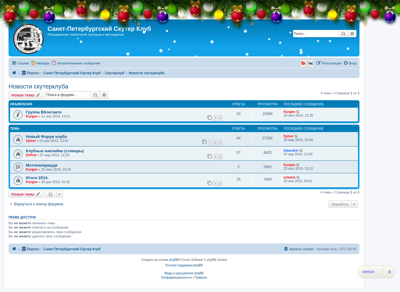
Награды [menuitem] (43, 63)
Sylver (31, 140)
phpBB (173, 259)
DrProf (31, 155)
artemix (290, 177)
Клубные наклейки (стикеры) (55, 151)
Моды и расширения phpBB (184, 273)
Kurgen (32, 116)
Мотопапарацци (41, 165)
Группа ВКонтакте (44, 112)
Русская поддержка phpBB (184, 265)
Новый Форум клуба (46, 136)
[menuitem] (75, 63)
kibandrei (291, 150)
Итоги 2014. (37, 177)
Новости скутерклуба (38, 86)
